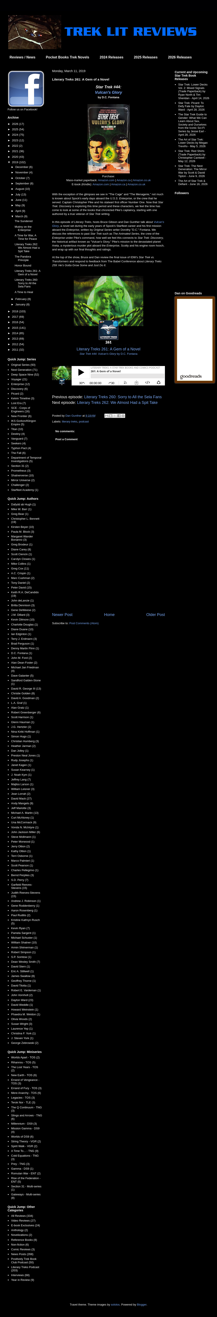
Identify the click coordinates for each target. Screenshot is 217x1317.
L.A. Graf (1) (19, 702)
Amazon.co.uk (142, 180)
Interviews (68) (20, 1275)
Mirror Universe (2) (23, 480)
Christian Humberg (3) (25, 741)
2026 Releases (180, 57)
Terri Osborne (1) (21, 856)
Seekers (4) (18, 443)
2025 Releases (146, 57)
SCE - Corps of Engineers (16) (20, 409)
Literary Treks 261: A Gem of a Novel (27, 272)
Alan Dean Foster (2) (24, 662)
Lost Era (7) (18, 403)
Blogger (141, 1304)
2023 (15, 140)
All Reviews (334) (22, 1215)
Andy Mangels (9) (22, 803)
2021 (15, 151)
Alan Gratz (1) (20, 707)
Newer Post (62, 615)
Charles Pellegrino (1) (24, 870)
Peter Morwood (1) (23, 841)
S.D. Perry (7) (19, 880)
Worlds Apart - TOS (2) (25, 1057)
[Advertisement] (108, 576)
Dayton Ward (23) (22, 1000)
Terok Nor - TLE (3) (23, 1102)
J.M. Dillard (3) (20, 614)
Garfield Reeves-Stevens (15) (21, 886)
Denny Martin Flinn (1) (25, 648)
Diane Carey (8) (21, 549)
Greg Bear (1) (19, 514)
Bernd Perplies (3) (22, 875)
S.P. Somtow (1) (21, 957)
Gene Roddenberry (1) (25, 905)
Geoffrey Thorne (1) (23, 980)
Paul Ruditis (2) (20, 915)
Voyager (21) (19, 379)
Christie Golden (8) (23, 693)
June (18, 199)
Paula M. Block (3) (22, 531)
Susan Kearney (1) (23, 769)
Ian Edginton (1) (21, 634)
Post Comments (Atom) (84, 623)
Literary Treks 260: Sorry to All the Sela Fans (123, 397)
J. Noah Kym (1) (21, 774)
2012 (15, 344)
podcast (84, 421)
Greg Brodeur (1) (21, 544)
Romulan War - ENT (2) (26, 1173)
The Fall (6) (18, 453)
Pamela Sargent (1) (23, 933)
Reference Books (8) (24, 1239)
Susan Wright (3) (21, 1023)
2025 (15, 129)
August (20, 188)
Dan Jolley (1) (19, 750)
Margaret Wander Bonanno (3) (22, 538)
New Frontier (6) (21, 416)
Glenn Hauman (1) (22, 722)
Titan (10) (17, 429)
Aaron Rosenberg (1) (24, 910)
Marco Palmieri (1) (22, 860)
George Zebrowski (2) (24, 1043)
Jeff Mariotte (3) (21, 808)
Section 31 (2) (20, 465)
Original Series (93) (23, 364)
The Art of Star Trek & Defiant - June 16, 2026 (192, 182)
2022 (15, 145)
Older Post (155, 615)
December (22, 167)
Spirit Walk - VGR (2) (24, 1146)
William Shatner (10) (24, 942)
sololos (115, 1304)
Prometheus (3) (21, 470)
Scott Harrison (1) (22, 717)
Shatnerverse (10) (22, 475)
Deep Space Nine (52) (25, 374)
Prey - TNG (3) (20, 1163)
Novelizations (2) (21, 1234)
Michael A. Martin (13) (24, 812)
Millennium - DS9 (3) (24, 1123)
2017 (15, 316)
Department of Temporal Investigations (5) (26, 459)
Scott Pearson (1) (22, 865)
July (18, 194)
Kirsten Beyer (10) (22, 527)
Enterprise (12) (20, 384)
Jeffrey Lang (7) (21, 779)
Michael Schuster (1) (24, 937)
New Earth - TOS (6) (24, 1075)
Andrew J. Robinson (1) (26, 901)
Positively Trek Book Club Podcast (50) (23, 1260)
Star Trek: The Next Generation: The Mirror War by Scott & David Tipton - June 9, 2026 (192, 171)
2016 (15, 322)
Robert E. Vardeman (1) (26, 990)
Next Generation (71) (24, 369)
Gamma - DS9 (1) (22, 1168)
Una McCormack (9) (23, 822)
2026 (15, 124)
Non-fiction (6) (20, 1244)
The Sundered (23, 221)
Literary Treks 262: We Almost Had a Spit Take (117, 402)
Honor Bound (23, 265)
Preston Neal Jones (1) (25, 755)
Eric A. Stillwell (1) (22, 971)
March (19, 216)
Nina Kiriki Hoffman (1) (25, 731)
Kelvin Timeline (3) (22, 398)
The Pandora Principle (23, 258)
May (18, 205)
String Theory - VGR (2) (26, 1141)
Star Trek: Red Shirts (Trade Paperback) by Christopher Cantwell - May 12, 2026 (192, 156)
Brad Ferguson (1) (22, 643)
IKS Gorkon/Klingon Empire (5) (23, 422)
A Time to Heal (24, 292)
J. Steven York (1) (22, 1038)
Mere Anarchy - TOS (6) (26, 1093)
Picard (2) (17, 393)
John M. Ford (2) (21, 657)
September (22, 183)
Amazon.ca (124, 180)
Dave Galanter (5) (22, 675)
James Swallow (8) (23, 976)
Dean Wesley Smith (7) (25, 961)
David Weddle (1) (22, 1004)
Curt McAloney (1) (22, 817)
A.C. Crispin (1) (20, 573)
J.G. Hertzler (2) (21, 727)
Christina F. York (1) (23, 1033)
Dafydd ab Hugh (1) (23, 504)
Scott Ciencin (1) (21, 554)
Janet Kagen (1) (21, 765)
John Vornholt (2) (22, 995)
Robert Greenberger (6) (26, 712)
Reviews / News (22, 57)
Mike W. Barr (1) (21, 509)
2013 (15, 338)
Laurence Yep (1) (22, 1028)
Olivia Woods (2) (21, 1019)
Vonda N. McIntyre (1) (24, 827)
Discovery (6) (19, 388)
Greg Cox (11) (20, 568)
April (18, 211)
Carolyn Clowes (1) (23, 559)
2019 (15, 162)
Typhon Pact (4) (21, 448)
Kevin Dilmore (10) (23, 619)
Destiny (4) (18, 433)
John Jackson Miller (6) (25, 832)
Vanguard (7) (19, 438)
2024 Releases (111, 57)
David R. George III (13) (26, 688)
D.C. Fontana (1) (21, 653)
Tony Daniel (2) (20, 582)
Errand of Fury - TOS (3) (26, 1088)
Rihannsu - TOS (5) (23, 1062)
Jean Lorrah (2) (20, 793)
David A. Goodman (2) (25, 698)
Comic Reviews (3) (23, 1249)
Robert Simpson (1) (23, 952)
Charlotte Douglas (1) (24, 624)
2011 (15, 349)
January (20, 304)
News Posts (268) (22, 1254)
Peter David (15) (21, 587)
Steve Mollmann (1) (23, 836)
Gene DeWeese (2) (23, 610)
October (20, 178)
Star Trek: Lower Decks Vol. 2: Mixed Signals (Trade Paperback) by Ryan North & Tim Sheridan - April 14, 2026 (193, 91)
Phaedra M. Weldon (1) (25, 1014)
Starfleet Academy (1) (24, 490)
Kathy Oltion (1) (21, 851)
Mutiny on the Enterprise (23, 228)
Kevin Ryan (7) (20, 928)
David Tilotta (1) (21, 985)
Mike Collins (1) (21, 563)
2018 (15, 311)
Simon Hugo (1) (21, 736)
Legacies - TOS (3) (23, 1097)
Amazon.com (106, 180)
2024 (15, 134)
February (21, 299)
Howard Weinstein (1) (24, 1009)
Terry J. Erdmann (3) (24, 638)
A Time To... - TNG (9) (24, 1151)
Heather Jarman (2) (23, 746)
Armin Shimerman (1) (24, 947)
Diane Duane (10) (22, 629)
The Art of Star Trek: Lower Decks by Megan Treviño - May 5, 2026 (193, 143)
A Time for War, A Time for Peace (26, 237)
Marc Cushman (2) (23, 578)
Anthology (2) (19, 1230)
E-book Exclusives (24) (25, 1225)
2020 (15, 156)
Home (109, 615)
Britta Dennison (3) (23, 605)
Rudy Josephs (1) (22, 760)
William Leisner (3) (23, 789)
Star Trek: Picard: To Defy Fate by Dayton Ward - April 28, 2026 (191, 106)
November (22, 172)
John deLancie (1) (22, 600)
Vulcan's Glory (108, 92)
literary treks (69, 421)
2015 (15, 327)
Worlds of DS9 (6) (22, 1136)
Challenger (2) (20, 485)
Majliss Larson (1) (22, 784)
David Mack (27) (21, 798)
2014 (15, 333)
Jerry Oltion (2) (20, 846)
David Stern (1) (20, 966)
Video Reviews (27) (23, 1220)
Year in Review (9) (22, 1280)
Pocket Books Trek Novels (67, 57)
